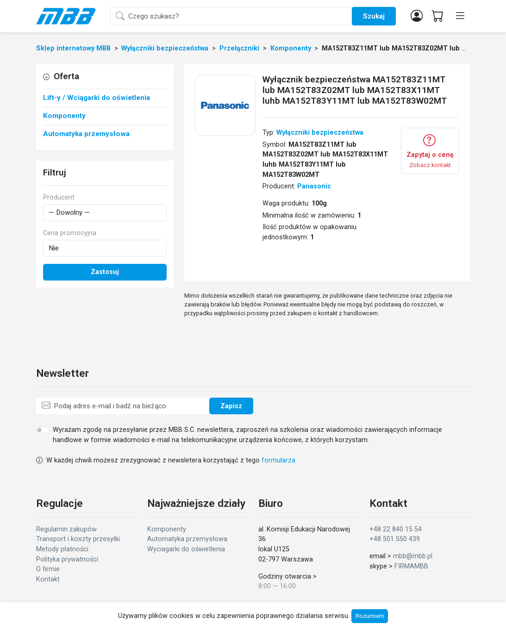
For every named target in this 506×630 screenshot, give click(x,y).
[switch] (43, 430)
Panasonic (314, 186)
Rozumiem (370, 615)
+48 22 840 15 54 (395, 529)
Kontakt (48, 579)
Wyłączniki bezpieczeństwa (319, 133)
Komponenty (166, 529)
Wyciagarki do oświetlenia (186, 549)
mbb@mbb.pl (412, 556)
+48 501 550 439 (394, 539)
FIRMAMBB (411, 566)
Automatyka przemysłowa (187, 539)
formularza (278, 460)
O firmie (48, 569)
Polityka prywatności (67, 559)
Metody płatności (62, 549)
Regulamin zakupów (66, 529)
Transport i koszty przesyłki (78, 539)
